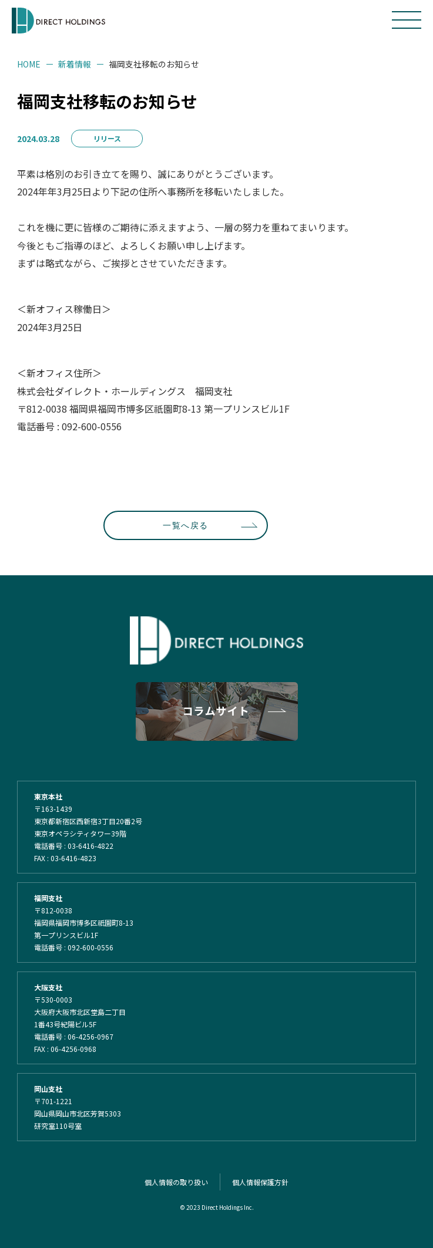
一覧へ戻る (185, 525)
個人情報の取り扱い (176, 1182)
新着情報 (74, 64)
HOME (29, 64)
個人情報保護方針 (260, 1182)
